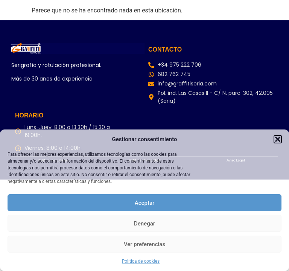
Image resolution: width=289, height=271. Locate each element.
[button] (277, 139)
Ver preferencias (144, 244)
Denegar (144, 223)
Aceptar (145, 202)
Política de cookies (141, 261)
